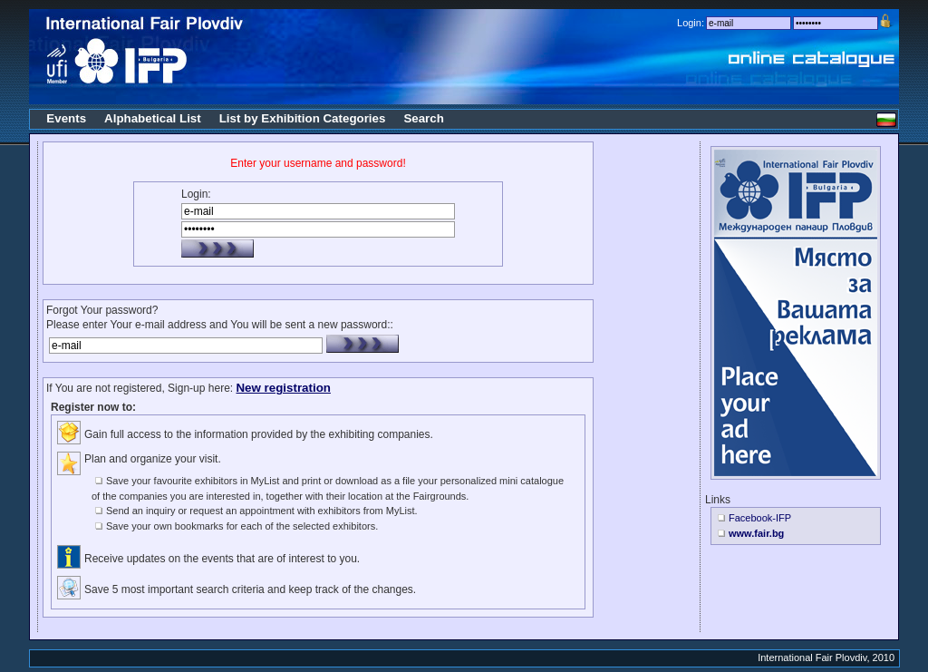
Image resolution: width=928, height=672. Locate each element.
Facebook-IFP (760, 517)
